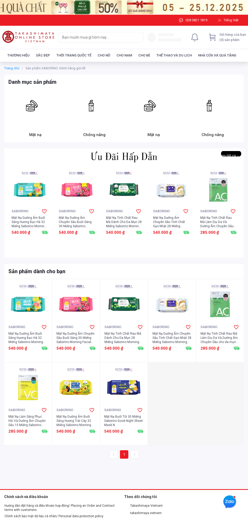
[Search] (138, 37)
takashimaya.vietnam (143, 513)
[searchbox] (96, 37)
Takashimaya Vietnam (143, 506)
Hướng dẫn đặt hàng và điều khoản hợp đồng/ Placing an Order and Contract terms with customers (59, 508)
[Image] (124, 7)
